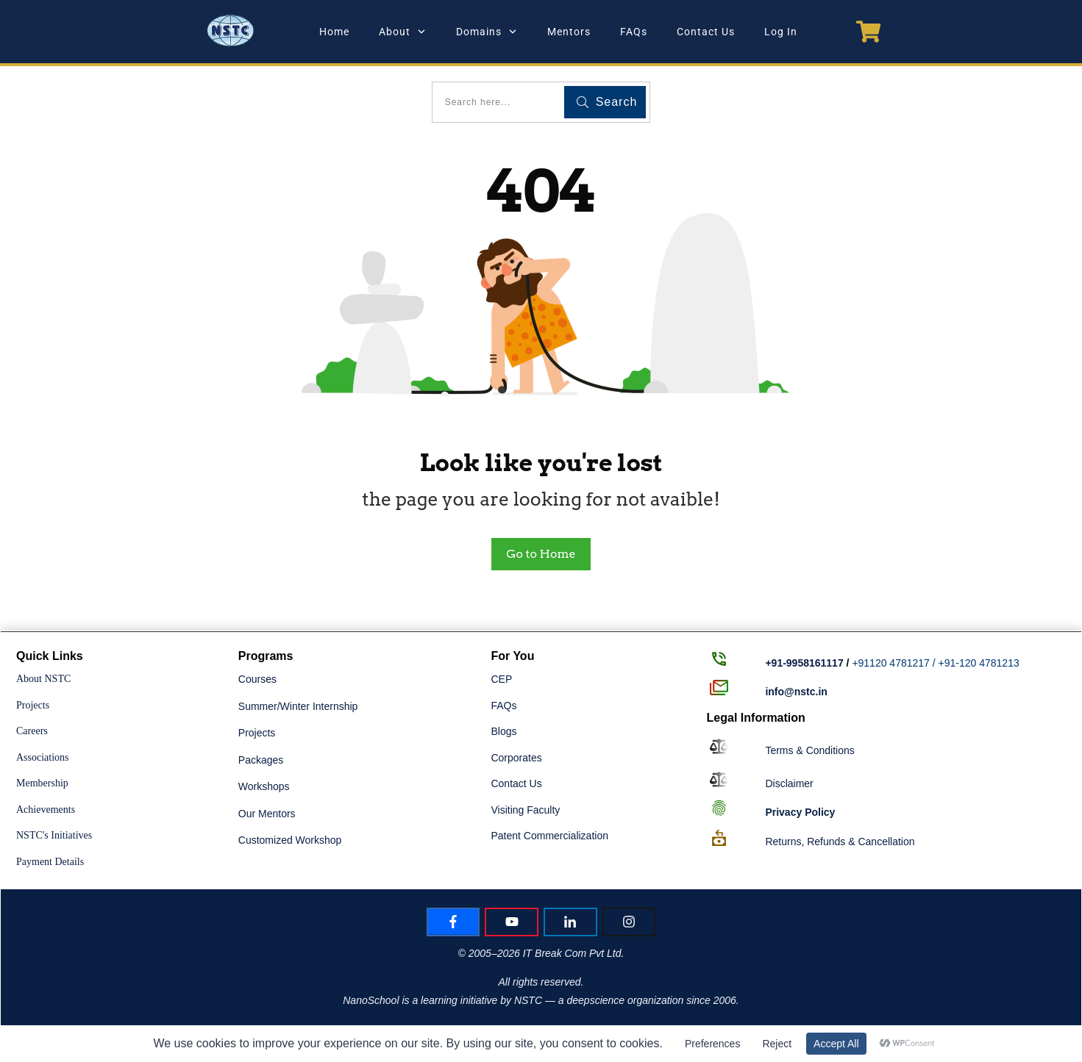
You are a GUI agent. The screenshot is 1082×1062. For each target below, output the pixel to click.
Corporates (516, 758)
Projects (32, 705)
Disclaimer (789, 783)
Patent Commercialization (549, 836)
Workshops (264, 786)
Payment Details (50, 861)
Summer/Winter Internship (298, 706)
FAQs (503, 705)
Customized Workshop (290, 840)
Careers (32, 730)
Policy (800, 812)
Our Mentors (267, 813)
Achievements (45, 809)
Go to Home (540, 554)
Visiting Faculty (525, 810)
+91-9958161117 (804, 663)
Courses (257, 679)
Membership (42, 783)
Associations (42, 757)
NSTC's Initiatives (54, 835)
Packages (260, 760)
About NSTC (43, 678)
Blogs (503, 731)
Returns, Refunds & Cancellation (839, 841)
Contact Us (516, 783)
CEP (501, 679)
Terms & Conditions (809, 750)
